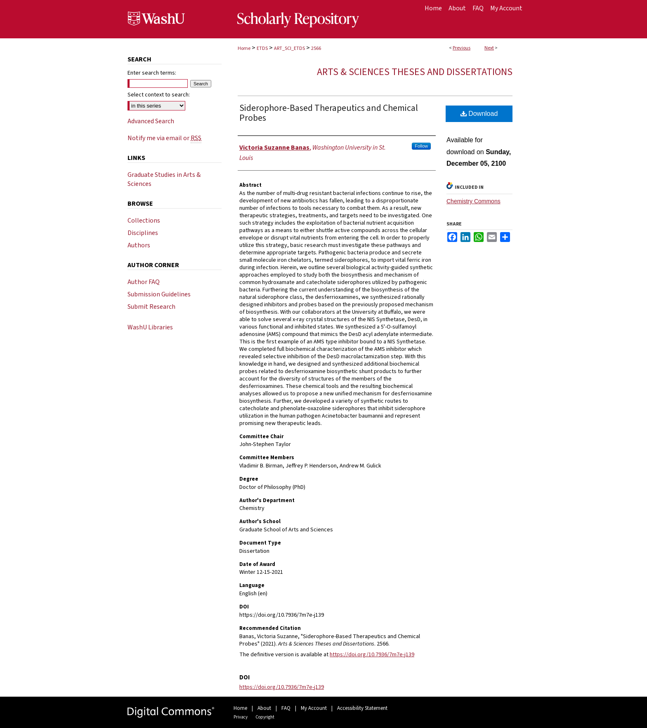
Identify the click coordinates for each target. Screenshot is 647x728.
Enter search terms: (152, 73)
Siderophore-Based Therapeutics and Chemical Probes (328, 112)
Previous (461, 48)
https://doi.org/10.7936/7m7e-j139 (372, 655)
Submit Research (151, 306)
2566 (316, 48)
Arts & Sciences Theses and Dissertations (414, 72)
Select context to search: (159, 95)
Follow (421, 145)
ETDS (262, 48)
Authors (139, 245)
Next (489, 48)
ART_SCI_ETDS (289, 48)
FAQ (285, 708)
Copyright (264, 717)
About (264, 708)
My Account (314, 708)
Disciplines (143, 232)
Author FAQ (144, 282)
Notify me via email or (164, 138)
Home (244, 48)
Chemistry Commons (473, 201)
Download (479, 113)
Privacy (241, 717)
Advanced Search (151, 121)
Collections (144, 220)
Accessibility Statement (362, 708)
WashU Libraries (150, 327)
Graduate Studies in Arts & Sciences (164, 179)
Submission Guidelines (159, 294)
